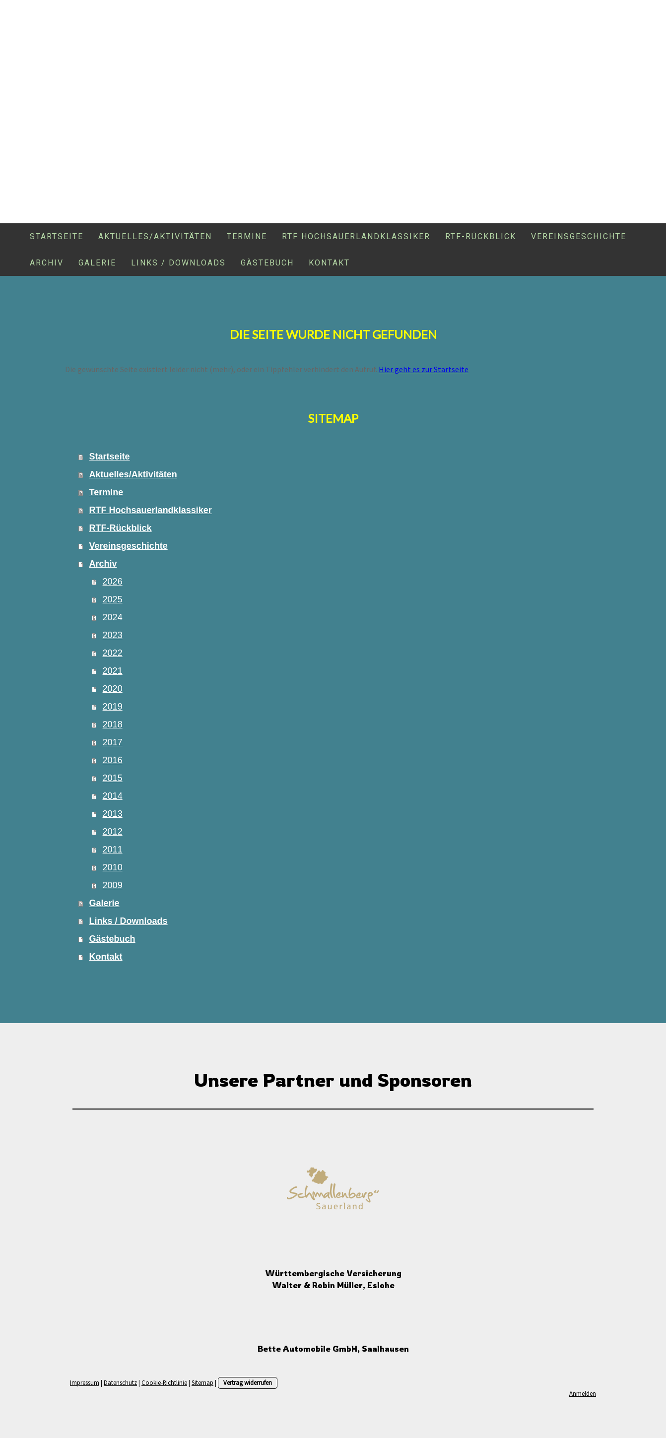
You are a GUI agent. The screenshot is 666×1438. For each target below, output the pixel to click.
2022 (113, 653)
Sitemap (202, 1382)
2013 (113, 814)
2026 (113, 582)
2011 (113, 849)
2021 (113, 671)
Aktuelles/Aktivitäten (155, 236)
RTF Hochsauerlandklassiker (356, 236)
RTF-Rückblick (480, 236)
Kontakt (329, 262)
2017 (113, 742)
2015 (113, 778)
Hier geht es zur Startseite (423, 369)
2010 (113, 867)
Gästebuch (267, 262)
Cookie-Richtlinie (164, 1382)
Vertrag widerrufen (247, 1382)
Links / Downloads (178, 262)
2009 (113, 885)
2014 (113, 796)
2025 (113, 599)
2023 (113, 635)
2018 (113, 724)
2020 (113, 689)
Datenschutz (120, 1382)
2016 (113, 760)
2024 (113, 617)
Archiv (47, 262)
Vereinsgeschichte (578, 236)
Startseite (56, 236)
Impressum (84, 1382)
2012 (113, 832)
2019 (113, 707)
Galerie (97, 262)
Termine (247, 236)
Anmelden (582, 1393)
